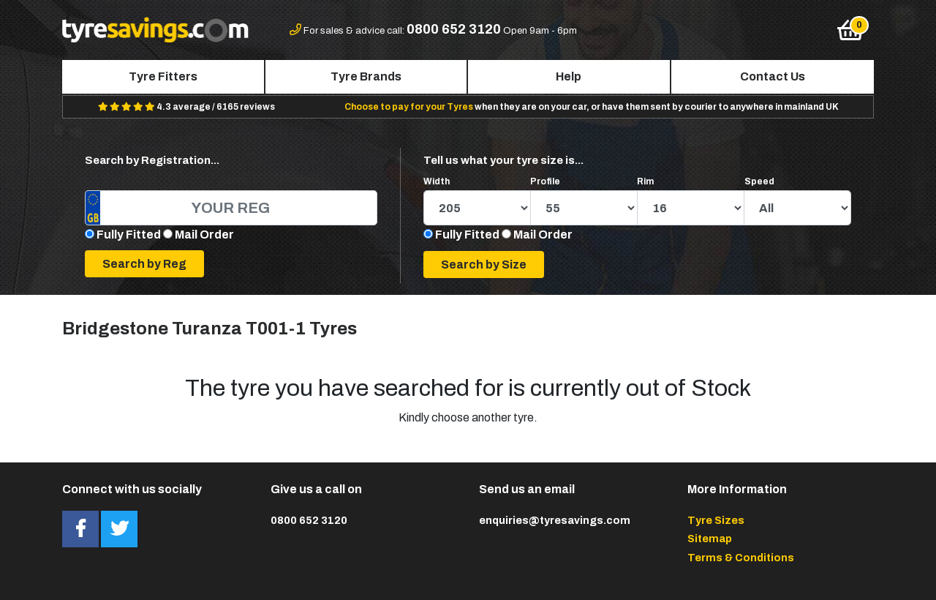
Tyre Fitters (163, 76)
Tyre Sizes (715, 520)
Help (568, 76)
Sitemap (709, 538)
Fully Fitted (129, 234)
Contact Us (772, 76)
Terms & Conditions (740, 557)
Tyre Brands (366, 76)
